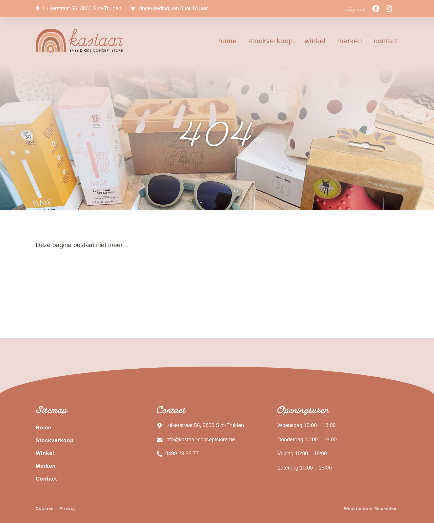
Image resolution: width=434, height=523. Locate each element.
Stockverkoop (270, 41)
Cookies (44, 508)
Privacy (67, 508)
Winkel (315, 41)
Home (227, 41)
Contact (386, 41)
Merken (349, 41)
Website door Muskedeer (371, 508)
